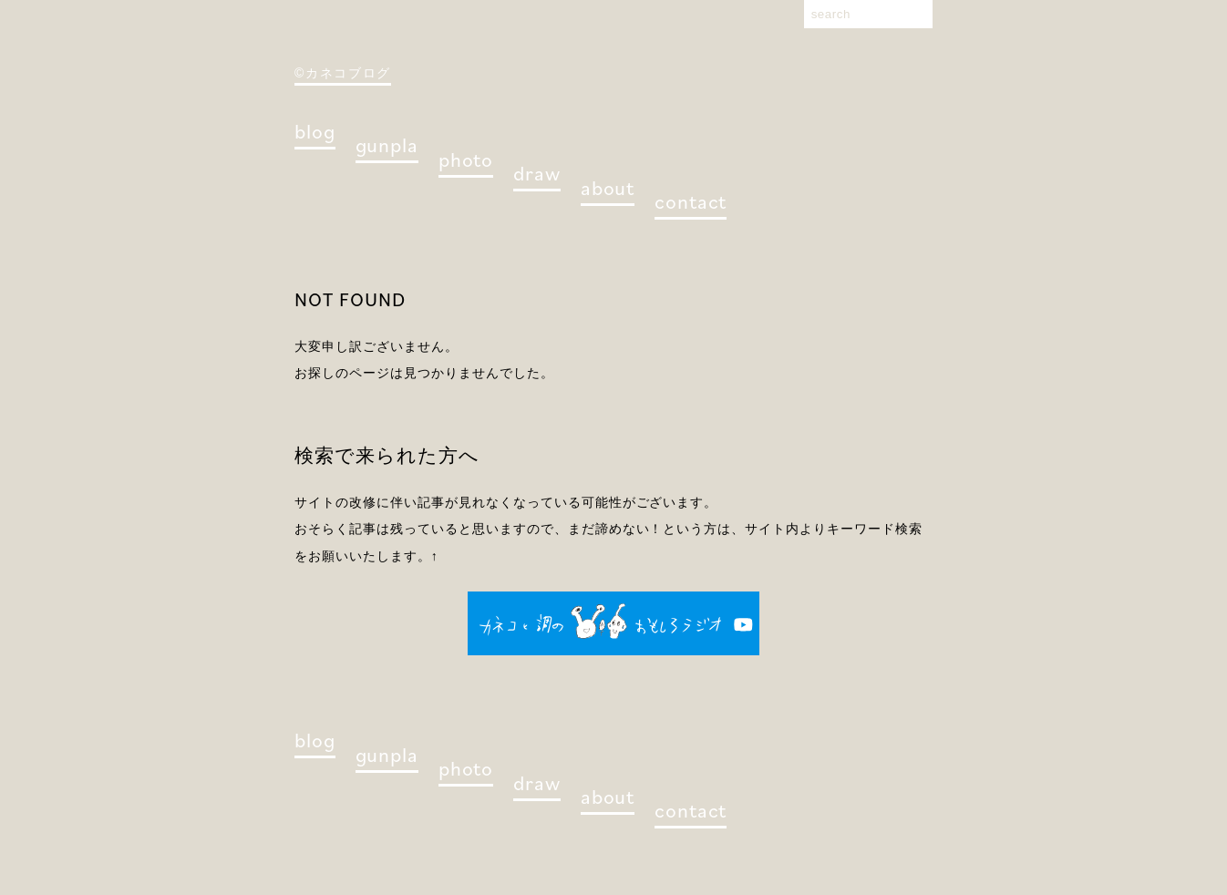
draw (537, 172)
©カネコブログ (342, 73)
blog (314, 131)
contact (691, 201)
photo (465, 159)
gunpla (387, 144)
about (607, 187)
